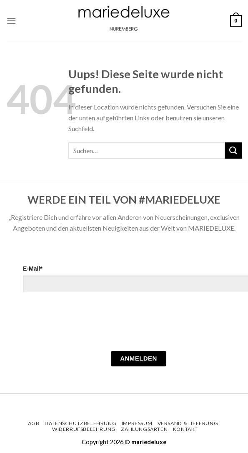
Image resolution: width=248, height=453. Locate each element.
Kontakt (185, 429)
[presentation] (86, 324)
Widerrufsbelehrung (84, 429)
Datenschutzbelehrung (80, 423)
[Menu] (11, 20)
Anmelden (138, 358)
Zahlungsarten (144, 429)
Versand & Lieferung (188, 423)
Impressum (137, 423)
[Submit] (233, 150)
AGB (34, 423)
